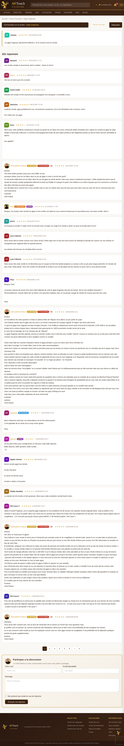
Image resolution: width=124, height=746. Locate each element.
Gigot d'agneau (32, 25)
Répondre (116, 25)
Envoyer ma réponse (16, 702)
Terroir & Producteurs (96, 725)
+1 (51, 165)
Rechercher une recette (75, 725)
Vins (37, 12)
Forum (58, 12)
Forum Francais (15, 19)
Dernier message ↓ (99, 24)
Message (8, 676)
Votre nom (9, 666)
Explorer (68, 12)
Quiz (77, 12)
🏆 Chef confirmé (43, 165)
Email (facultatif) (69, 666)
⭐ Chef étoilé (32, 165)
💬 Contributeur (23, 412)
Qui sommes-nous (115, 722)
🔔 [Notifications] (116, 4)
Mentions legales (114, 729)
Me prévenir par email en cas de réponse (23, 696)
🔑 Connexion (105, 5)
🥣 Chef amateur (20, 206)
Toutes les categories (74, 722)
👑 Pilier (29, 206)
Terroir (28, 12)
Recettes (18, 12)
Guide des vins (94, 722)
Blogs (85, 12)
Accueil (7, 12)
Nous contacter (114, 725)
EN (121, 5)
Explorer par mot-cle (74, 729)
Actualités (47, 12)
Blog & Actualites (95, 729)
